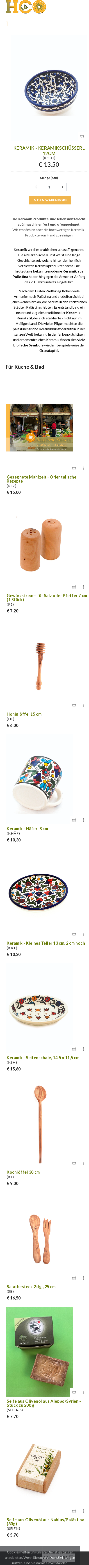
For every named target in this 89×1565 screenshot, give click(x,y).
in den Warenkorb (50, 200)
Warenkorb (55, 1557)
